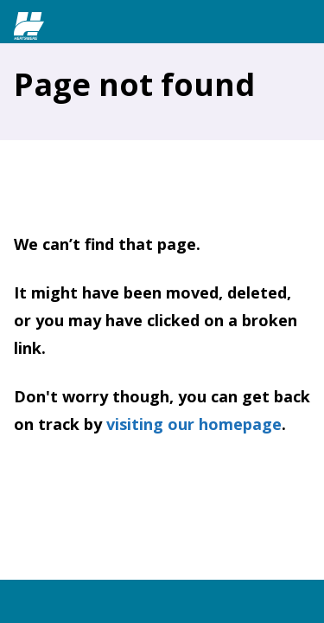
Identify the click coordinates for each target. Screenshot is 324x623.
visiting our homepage (194, 424)
